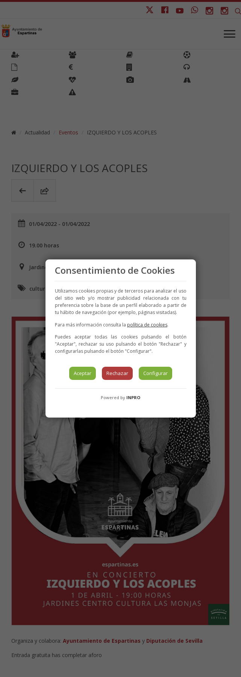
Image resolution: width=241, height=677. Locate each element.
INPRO (133, 397)
